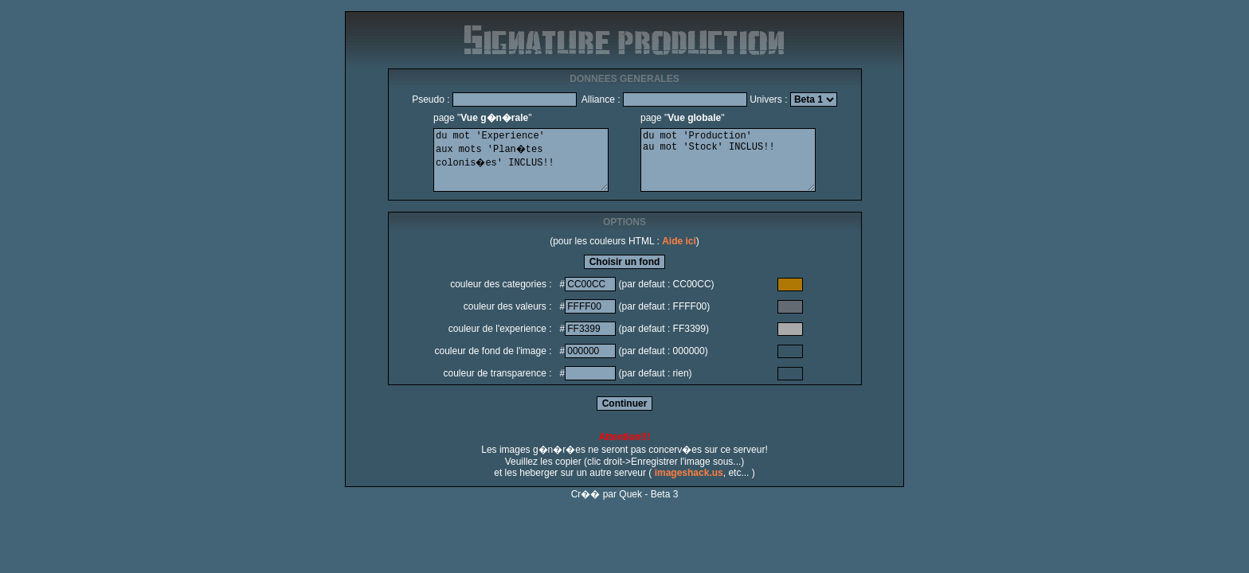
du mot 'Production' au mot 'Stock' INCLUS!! (728, 160)
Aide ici (679, 241)
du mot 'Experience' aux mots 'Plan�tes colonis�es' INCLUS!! (521, 160)
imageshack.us (689, 472)
